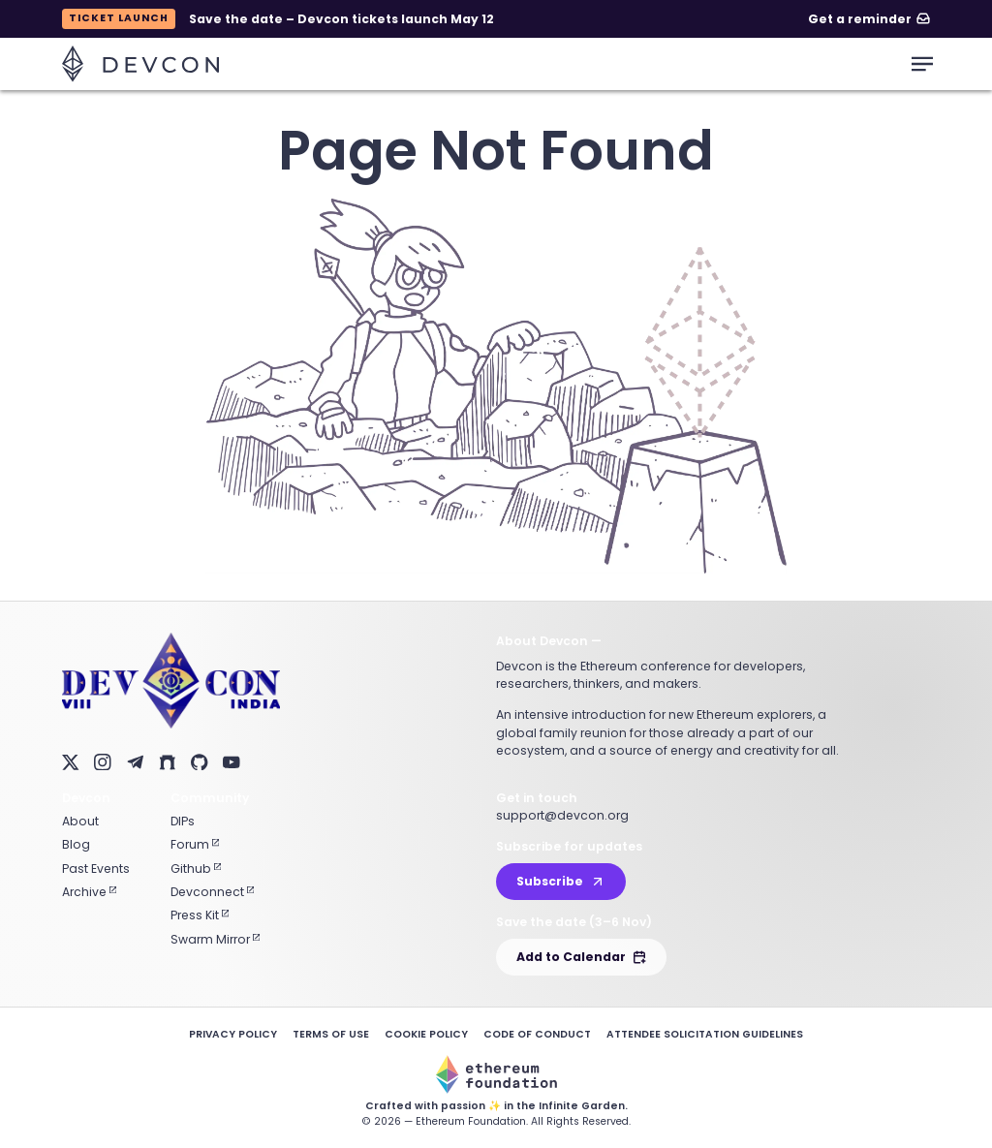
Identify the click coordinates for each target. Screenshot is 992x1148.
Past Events (96, 868)
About (80, 821)
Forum (194, 844)
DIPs (182, 821)
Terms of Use (331, 1034)
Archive (89, 892)
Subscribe (560, 881)
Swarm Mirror (215, 939)
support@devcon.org (562, 815)
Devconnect (212, 892)
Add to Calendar (581, 956)
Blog (76, 844)
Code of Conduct (537, 1034)
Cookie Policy (426, 1034)
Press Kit (199, 915)
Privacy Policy (233, 1034)
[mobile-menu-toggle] (922, 64)
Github (195, 868)
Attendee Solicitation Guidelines (704, 1034)
